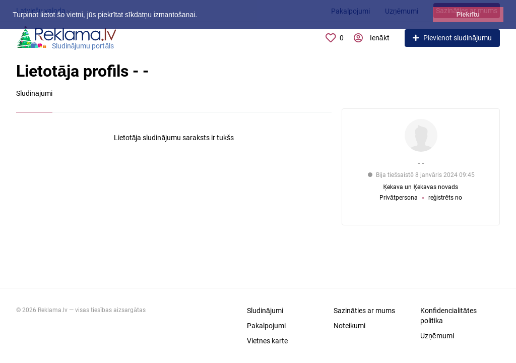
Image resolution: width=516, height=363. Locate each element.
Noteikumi (349, 326)
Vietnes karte (267, 341)
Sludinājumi (265, 311)
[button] (200, 15)
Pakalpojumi (266, 326)
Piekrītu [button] (468, 14)
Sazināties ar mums (364, 311)
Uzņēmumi (437, 336)
